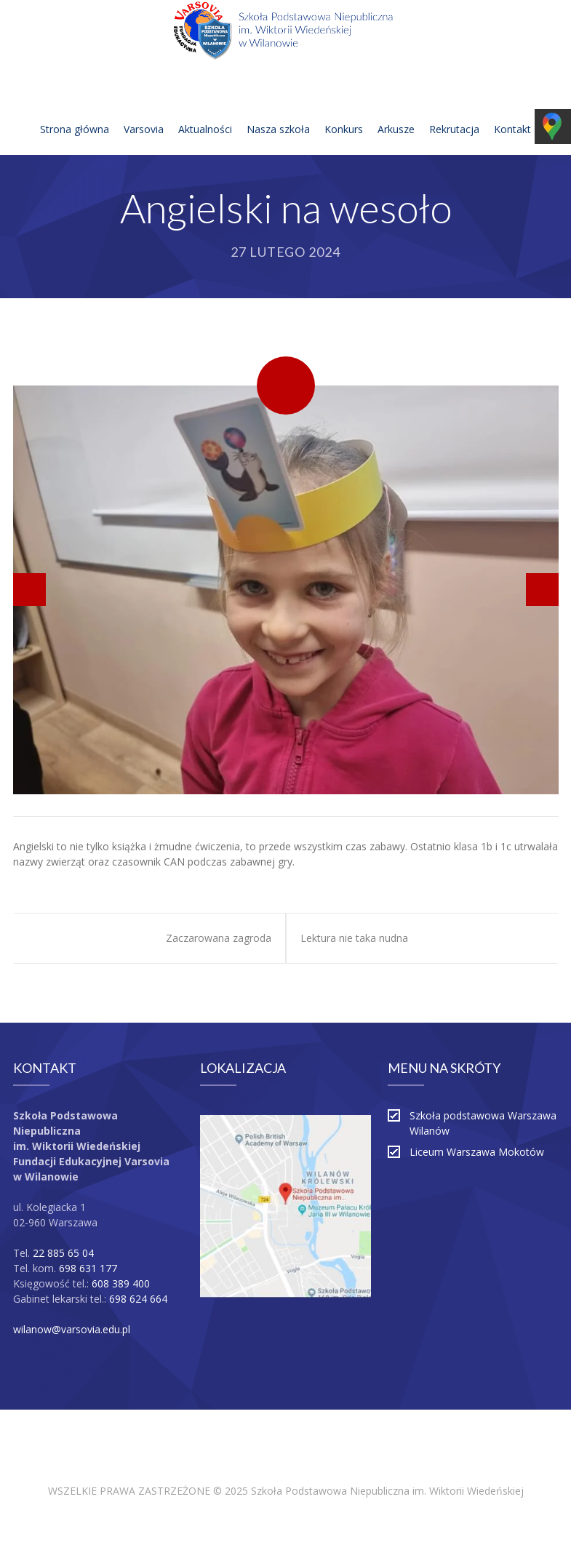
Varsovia (144, 111)
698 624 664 (138, 1299)
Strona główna (74, 111)
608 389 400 (121, 1283)
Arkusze (396, 111)
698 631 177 (88, 1268)
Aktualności (205, 111)
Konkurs (343, 111)
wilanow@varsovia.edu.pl (71, 1329)
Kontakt (512, 111)
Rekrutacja (454, 111)
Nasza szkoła (278, 111)
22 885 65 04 (63, 1253)
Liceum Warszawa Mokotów (477, 1152)
